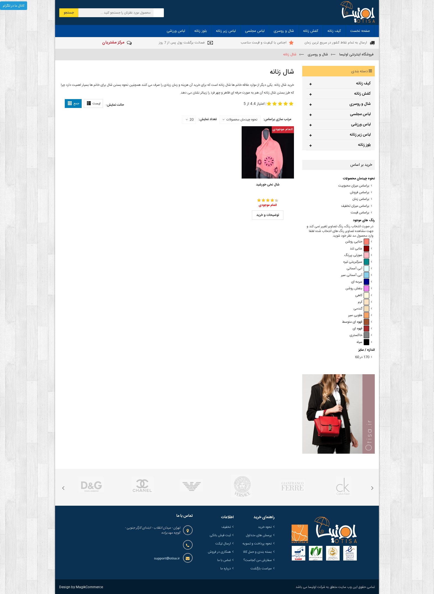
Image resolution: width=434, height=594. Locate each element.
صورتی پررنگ (356, 255)
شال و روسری (360, 104)
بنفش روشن (357, 288)
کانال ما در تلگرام (13, 6)
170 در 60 (362, 357)
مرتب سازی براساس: (277, 119)
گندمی (361, 308)
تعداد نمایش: (207, 119)
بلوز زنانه (364, 145)
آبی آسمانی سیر (355, 275)
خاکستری (359, 335)
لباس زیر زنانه (360, 134)
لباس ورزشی (361, 124)
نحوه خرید (265, 527)
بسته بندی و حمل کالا (257, 552)
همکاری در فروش (219, 552)
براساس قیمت (360, 212)
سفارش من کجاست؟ (257, 560)
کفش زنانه (362, 94)
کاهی (362, 295)
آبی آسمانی (358, 268)
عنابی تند (359, 248)
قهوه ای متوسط (355, 322)
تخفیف (226, 527)
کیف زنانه (363, 83)
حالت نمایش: (115, 105)
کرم (363, 302)
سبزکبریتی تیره (356, 262)
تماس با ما (224, 560)
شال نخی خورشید (268, 184)
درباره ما (225, 568)
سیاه (362, 342)
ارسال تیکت (223, 543)
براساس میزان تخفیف (355, 206)
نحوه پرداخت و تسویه (257, 543)
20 (189, 119)
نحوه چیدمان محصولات (241, 119)
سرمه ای (360, 282)
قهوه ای (361, 328)
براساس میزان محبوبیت (353, 186)
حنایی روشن (357, 241)
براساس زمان (360, 199)
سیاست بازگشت (261, 568)
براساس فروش (359, 192)
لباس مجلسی (360, 114)
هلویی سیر (358, 315)
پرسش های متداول (259, 535)
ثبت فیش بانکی (220, 535)
